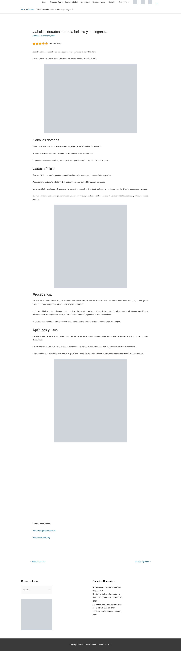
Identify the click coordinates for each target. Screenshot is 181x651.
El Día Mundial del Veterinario (104, 611)
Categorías (123, 2)
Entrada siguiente (142, 561)
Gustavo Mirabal (98, 2)
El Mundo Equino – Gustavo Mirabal (63, 2)
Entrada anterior (38, 561)
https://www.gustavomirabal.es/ (45, 531)
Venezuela (85, 2)
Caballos (112, 2)
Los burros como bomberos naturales (107, 587)
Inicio (44, 2)
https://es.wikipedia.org (41, 537)
